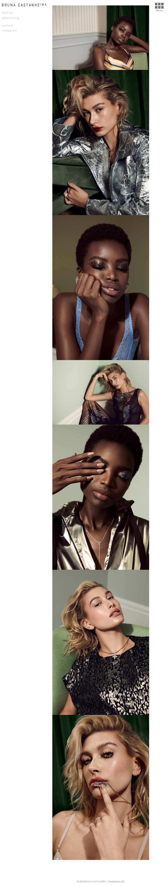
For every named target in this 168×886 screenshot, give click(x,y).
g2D (123, 881)
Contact (7, 25)
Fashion (7, 13)
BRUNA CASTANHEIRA (24, 5)
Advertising (10, 18)
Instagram (9, 30)
